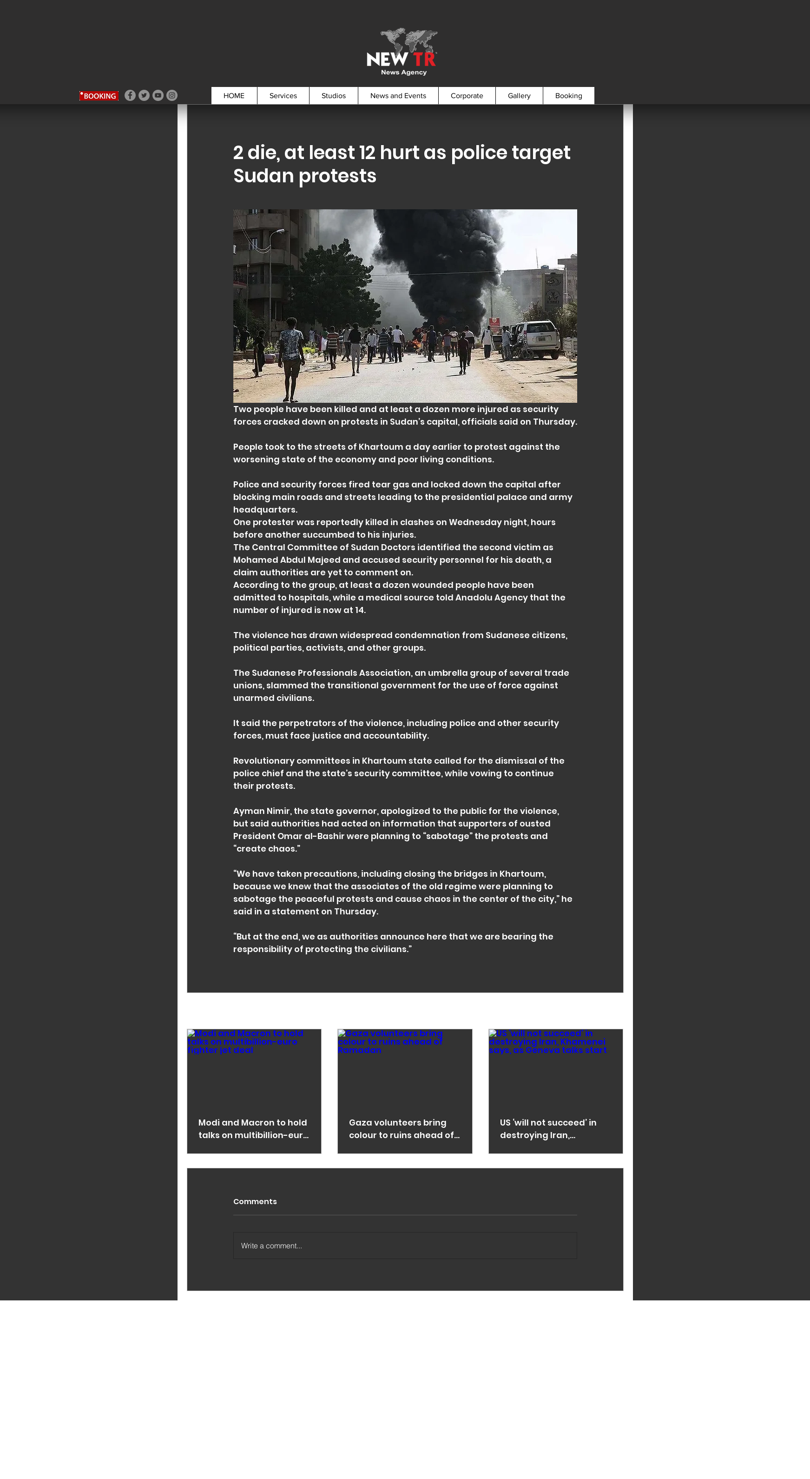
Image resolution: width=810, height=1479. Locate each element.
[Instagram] (172, 95)
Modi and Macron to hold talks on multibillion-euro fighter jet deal (253, 1129)
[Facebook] (130, 95)
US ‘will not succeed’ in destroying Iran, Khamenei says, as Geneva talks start (548, 1129)
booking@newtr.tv (97, 1423)
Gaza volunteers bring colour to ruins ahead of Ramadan (401, 1129)
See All (612, 1011)
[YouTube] (158, 95)
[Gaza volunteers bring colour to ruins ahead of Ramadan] (405, 1067)
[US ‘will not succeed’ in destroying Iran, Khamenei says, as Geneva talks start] (556, 1067)
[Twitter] (144, 95)
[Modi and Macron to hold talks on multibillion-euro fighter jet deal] (254, 1067)
